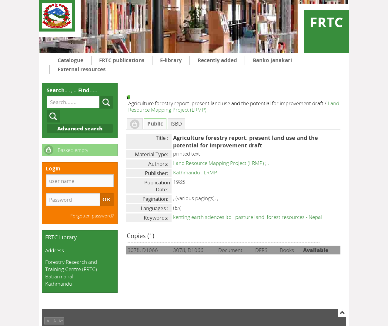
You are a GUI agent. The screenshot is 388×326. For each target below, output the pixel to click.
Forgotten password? (92, 216)
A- (49, 321)
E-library (171, 60)
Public (155, 123)
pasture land (249, 216)
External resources (81, 69)
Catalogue (70, 60)
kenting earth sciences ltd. (203, 216)
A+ (61, 321)
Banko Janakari (272, 60)
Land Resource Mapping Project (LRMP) (218, 163)
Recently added (217, 60)
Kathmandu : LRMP (195, 172)
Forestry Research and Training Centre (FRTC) (71, 265)
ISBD (176, 123)
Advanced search (79, 128)
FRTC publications (121, 60)
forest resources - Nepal (294, 216)
